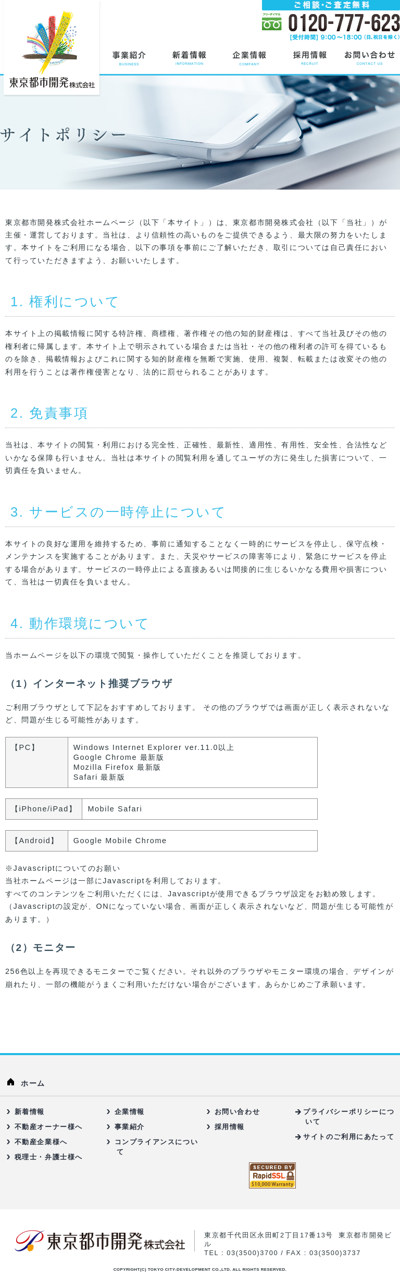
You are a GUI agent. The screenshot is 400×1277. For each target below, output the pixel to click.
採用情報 (230, 1127)
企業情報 (130, 1112)
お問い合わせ (237, 1112)
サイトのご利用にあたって (348, 1137)
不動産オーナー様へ (49, 1127)
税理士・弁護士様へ (49, 1157)
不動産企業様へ (41, 1142)
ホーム (33, 1083)
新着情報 (30, 1112)
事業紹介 (130, 1127)
